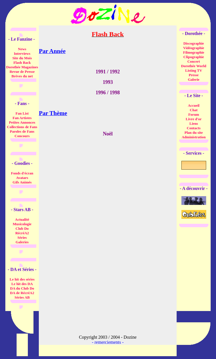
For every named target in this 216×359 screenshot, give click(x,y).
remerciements (107, 342)
